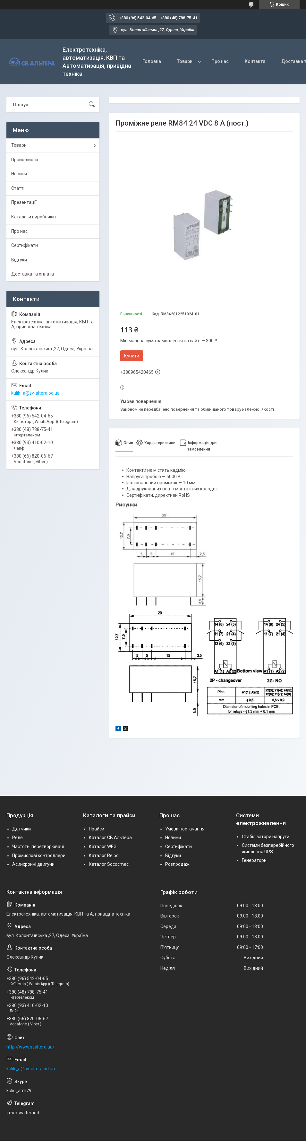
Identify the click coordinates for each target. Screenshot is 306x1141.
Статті (17, 188)
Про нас (220, 61)
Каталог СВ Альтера (110, 837)
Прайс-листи (24, 159)
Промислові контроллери (38, 855)
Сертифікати (24, 245)
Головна (151, 61)
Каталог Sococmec (109, 864)
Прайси (96, 828)
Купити (131, 355)
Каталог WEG (102, 846)
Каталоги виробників (33, 216)
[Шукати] (91, 104)
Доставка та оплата (32, 273)
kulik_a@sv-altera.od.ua (35, 393)
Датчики (21, 828)
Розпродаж (177, 864)
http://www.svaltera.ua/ (30, 1046)
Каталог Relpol (104, 855)
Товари (184, 61)
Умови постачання (185, 828)
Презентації (24, 202)
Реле (17, 837)
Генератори (254, 860)
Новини (19, 173)
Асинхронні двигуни (33, 864)
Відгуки (19, 259)
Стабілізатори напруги (265, 836)
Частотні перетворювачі (38, 846)
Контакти (255, 61)
